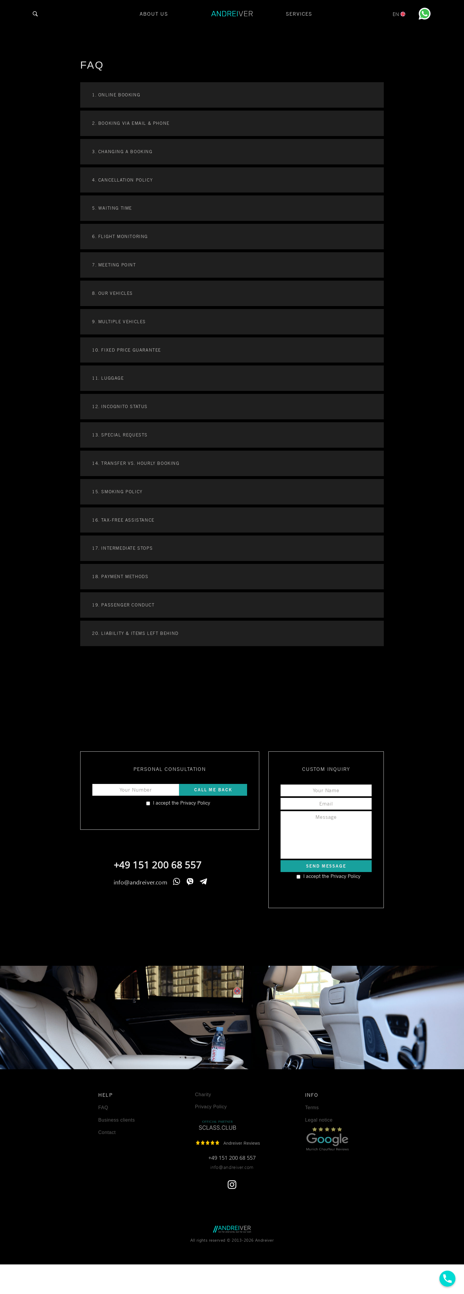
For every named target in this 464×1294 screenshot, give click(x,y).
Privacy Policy (194, 803)
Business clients (116, 1120)
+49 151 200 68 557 (158, 864)
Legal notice (319, 1120)
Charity (203, 1094)
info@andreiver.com (140, 882)
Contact (107, 1132)
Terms (312, 1107)
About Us (154, 14)
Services (299, 14)
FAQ (103, 1107)
